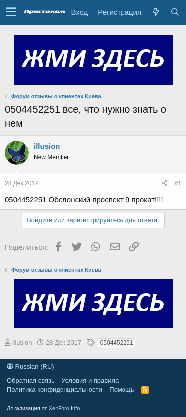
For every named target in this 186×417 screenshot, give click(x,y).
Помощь (121, 389)
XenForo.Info (64, 408)
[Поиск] (174, 12)
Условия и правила (90, 380)
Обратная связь (31, 380)
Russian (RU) (30, 366)
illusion (47, 146)
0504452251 (116, 342)
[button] (11, 12)
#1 (178, 183)
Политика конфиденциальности (54, 389)
